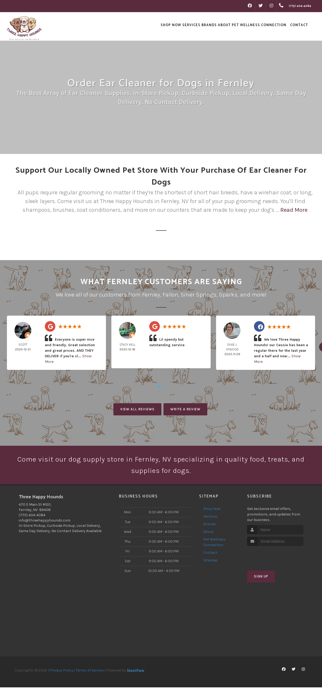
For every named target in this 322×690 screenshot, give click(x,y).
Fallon (170, 294)
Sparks (228, 294)
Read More (293, 209)
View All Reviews (137, 409)
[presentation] (275, 558)
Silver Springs (199, 294)
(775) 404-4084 (32, 517)
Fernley (151, 294)
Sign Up (261, 579)
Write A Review (185, 409)
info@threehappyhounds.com (44, 523)
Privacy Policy (61, 673)
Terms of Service (90, 673)
